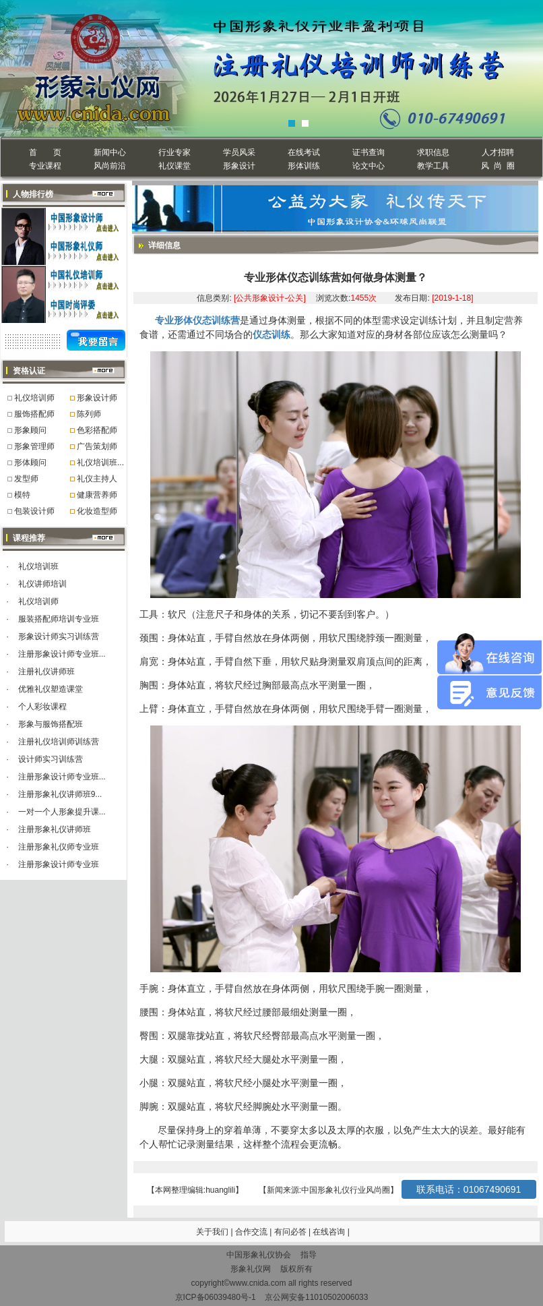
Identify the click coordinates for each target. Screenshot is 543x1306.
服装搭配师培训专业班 (58, 619)
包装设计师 (34, 511)
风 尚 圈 (497, 166)
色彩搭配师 (97, 430)
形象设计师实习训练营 (58, 636)
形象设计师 (97, 398)
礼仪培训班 (38, 566)
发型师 (26, 478)
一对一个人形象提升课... (62, 812)
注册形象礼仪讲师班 (54, 829)
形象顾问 (30, 430)
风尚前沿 (110, 166)
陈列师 (89, 414)
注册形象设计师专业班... (62, 654)
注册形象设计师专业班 (58, 864)
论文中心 (368, 166)
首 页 (45, 152)
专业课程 (45, 166)
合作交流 (252, 1232)
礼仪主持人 (97, 478)
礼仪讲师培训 (42, 584)
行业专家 (174, 152)
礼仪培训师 (34, 398)
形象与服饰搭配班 (50, 724)
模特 (22, 495)
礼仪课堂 (174, 166)
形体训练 (304, 166)
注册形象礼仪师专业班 (58, 847)
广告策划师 (97, 446)
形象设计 (239, 166)
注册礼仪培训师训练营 (58, 741)
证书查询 (368, 152)
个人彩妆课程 (42, 706)
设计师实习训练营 (50, 759)
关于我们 (212, 1232)
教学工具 (433, 166)
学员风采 (239, 152)
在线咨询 (330, 1232)
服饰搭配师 (34, 414)
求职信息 (433, 152)
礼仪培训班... (100, 462)
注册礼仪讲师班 (46, 671)
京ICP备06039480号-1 (215, 1297)
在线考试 (304, 152)
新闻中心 (110, 152)
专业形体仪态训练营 (197, 320)
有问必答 (291, 1232)
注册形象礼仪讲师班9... (60, 794)
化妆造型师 (97, 511)
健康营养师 (97, 495)
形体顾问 (30, 462)
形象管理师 (34, 446)
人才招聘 (498, 152)
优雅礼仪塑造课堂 (50, 689)
